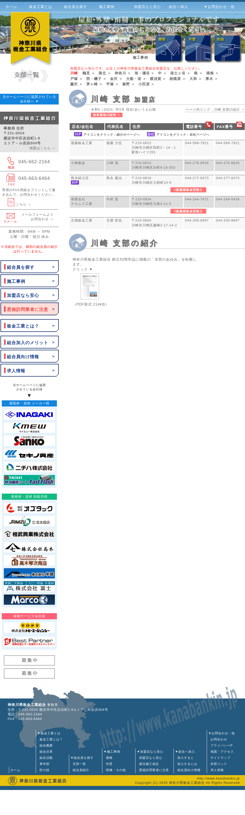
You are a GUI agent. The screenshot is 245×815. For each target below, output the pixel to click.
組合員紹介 (79, 770)
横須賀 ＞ (158, 79)
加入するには (186, 764)
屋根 (108, 758)
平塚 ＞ (112, 84)
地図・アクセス (221, 751)
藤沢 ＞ (76, 84)
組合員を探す (20, 267)
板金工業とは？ (23, 326)
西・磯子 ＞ (96, 79)
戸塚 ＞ (76, 79)
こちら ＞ (19, 204)
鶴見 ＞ (88, 73)
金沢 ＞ (116, 79)
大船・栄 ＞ (136, 79)
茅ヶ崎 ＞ (94, 84)
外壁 (108, 764)
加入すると (184, 758)
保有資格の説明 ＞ (106, 115)
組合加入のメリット (27, 342)
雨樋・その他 (115, 770)
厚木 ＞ (211, 79)
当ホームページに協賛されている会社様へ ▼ (29, 99)
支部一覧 (78, 764)
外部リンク (217, 764)
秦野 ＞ (128, 84)
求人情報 (16, 370)
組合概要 (45, 745)
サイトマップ (219, 758)
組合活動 (45, 758)
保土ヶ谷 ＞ (180, 73)
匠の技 (43, 770)
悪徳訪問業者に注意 (27, 309)
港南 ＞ (212, 73)
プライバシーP (220, 745)
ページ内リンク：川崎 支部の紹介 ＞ (215, 109)
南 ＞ (198, 73)
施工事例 (16, 281)
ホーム (11, 7)
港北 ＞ (105, 73)
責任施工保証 (148, 764)
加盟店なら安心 (23, 295)
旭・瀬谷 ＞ (144, 73)
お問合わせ (217, 739)
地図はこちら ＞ (42, 148)
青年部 (43, 764)
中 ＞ (162, 73)
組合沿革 (45, 751)
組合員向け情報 (23, 356)
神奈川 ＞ (123, 73)
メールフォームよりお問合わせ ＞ (37, 217)
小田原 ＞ (146, 84)
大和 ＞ (195, 79)
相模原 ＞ (177, 79)
